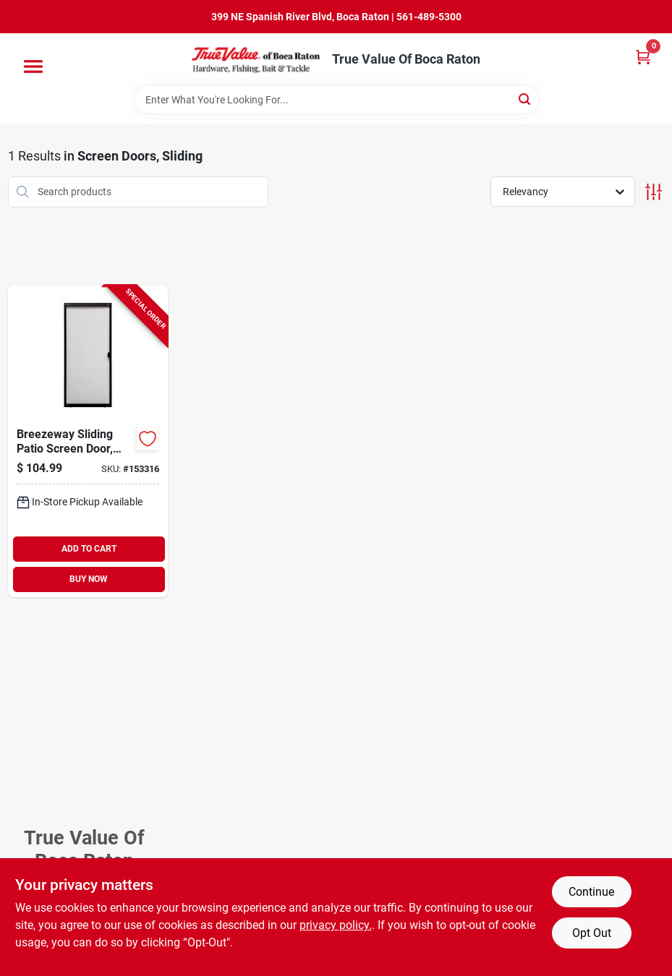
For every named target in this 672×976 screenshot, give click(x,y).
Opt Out (591, 933)
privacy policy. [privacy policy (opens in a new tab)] (335, 925)
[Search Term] (336, 99)
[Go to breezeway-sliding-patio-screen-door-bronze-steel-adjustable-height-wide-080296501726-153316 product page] (88, 441)
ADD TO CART (88, 549)
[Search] (525, 99)
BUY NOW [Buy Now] (88, 579)
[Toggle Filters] (653, 192)
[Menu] (33, 66)
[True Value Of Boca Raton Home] (257, 59)
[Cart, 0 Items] (643, 56)
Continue (591, 892)
